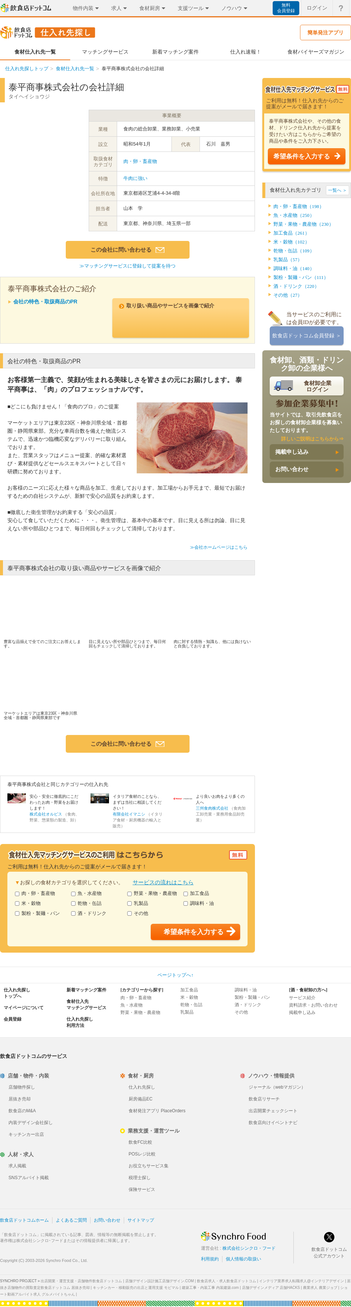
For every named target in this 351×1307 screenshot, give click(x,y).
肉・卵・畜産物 (140, 161)
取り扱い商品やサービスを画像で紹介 (170, 306)
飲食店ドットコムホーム (24, 1220)
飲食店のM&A (22, 1110)
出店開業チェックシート (273, 1110)
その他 (137, 913)
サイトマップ (140, 1220)
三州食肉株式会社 (212, 808)
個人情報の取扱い (243, 1259)
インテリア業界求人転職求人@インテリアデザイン (301, 1281)
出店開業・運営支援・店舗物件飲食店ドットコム (81, 1281)
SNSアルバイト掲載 (28, 1177)
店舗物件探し (21, 1087)
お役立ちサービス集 (148, 1165)
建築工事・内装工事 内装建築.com (210, 1288)
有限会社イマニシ (129, 814)
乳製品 (137, 903)
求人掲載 (17, 1165)
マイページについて (24, 1007)
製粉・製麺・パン (37, 913)
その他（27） (287, 295)
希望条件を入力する (301, 156)
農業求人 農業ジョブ (320, 1288)
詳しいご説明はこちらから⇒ (312, 439)
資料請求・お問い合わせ (313, 1005)
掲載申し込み (292, 452)
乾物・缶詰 (86, 903)
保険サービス (142, 1189)
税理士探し (140, 1177)
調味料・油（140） (293, 268)
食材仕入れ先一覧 (75, 68)
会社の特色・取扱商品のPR (45, 301)
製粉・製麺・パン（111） (300, 277)
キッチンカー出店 (26, 1134)
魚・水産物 (86, 893)
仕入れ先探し (142, 1087)
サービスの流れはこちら (163, 882)
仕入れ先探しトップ (26, 68)
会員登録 (12, 1019)
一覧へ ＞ (337, 190)
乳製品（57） (287, 259)
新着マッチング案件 (86, 990)
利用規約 (210, 1259)
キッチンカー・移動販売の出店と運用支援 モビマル (136, 1288)
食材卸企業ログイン (317, 386)
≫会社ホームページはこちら (219, 547)
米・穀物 (28, 903)
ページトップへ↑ (175, 975)
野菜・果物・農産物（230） (303, 224)
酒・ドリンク (88, 913)
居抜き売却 (19, 1099)
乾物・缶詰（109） (293, 250)
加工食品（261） (291, 233)
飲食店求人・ (226, 1281)
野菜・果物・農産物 (152, 893)
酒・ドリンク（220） (296, 286)
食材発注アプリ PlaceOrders (157, 1110)
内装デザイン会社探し (30, 1122)
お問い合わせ (292, 469)
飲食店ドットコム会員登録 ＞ (306, 335)
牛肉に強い (135, 178)
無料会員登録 (286, 8)
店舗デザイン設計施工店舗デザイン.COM (159, 1281)
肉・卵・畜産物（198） (298, 206)
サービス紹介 (302, 997)
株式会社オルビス (46, 814)
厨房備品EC (141, 1099)
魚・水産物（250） (293, 215)
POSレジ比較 (142, 1154)
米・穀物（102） (291, 242)
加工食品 (196, 893)
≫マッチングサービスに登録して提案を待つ (127, 266)
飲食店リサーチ (264, 1099)
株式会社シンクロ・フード (249, 1248)
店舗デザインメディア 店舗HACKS (271, 1288)
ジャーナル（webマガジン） (277, 1087)
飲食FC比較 (140, 1142)
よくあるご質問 (71, 1220)
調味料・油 (198, 903)
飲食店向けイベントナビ (273, 1122)
